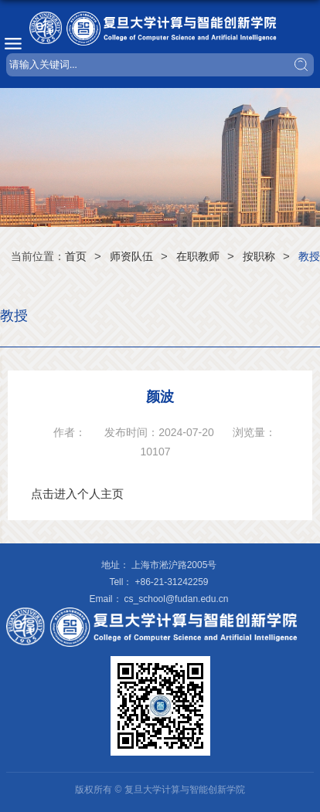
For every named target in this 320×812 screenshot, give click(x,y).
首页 (76, 256)
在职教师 (198, 256)
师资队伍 (131, 256)
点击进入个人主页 (77, 493)
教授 (309, 256)
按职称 (259, 256)
